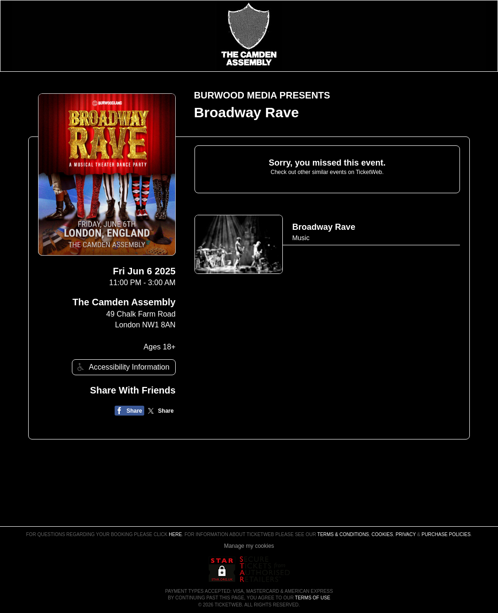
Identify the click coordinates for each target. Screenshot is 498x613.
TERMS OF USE (312, 597)
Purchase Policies (445, 534)
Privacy (406, 534)
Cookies (382, 534)
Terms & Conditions (343, 534)
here (175, 534)
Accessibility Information (122, 367)
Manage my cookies (249, 546)
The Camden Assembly (123, 302)
